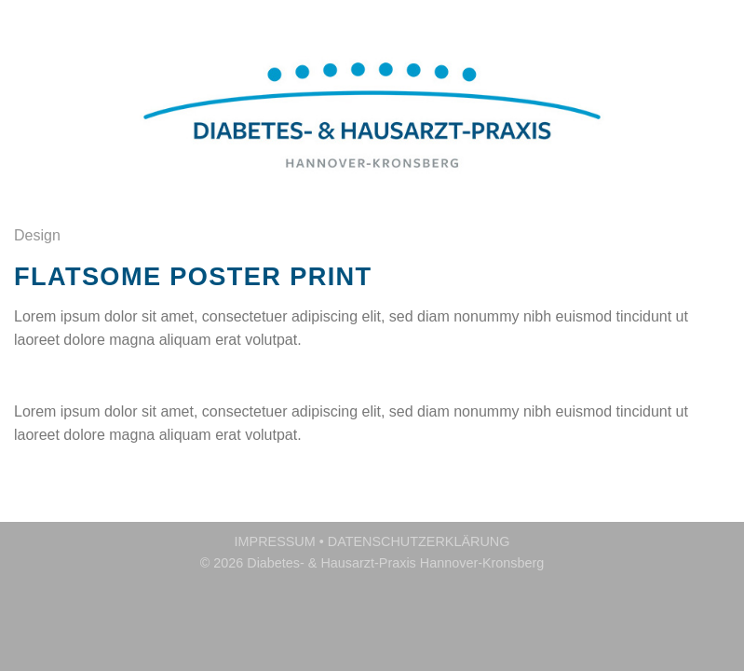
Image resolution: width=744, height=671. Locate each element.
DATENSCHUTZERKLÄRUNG (419, 541)
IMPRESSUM (275, 541)
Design (37, 235)
